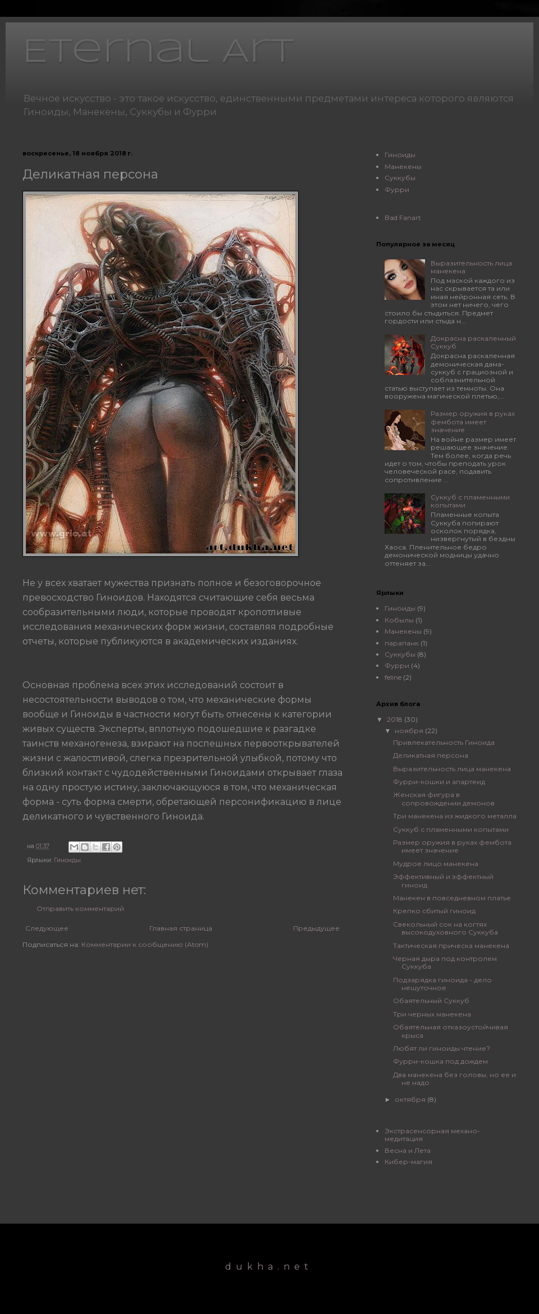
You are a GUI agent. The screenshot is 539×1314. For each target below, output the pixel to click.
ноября (410, 730)
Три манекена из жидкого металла (455, 816)
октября (411, 1099)
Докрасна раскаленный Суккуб (473, 342)
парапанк (402, 643)
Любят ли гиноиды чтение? (441, 1048)
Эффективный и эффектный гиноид (443, 880)
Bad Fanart (403, 217)
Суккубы (400, 177)
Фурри (397, 189)
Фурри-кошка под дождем (440, 1061)
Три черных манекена (432, 1014)
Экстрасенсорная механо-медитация (432, 1135)
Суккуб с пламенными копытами (470, 501)
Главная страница (180, 928)
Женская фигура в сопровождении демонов (444, 798)
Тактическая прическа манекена (451, 945)
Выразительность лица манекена (471, 267)
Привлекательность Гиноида (444, 742)
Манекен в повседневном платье (452, 898)
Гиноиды (67, 860)
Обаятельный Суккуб (431, 1000)
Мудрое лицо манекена (435, 863)
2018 (395, 719)
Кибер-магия (408, 1161)
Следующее (46, 928)
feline (393, 677)
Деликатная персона (430, 755)
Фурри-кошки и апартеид (439, 781)
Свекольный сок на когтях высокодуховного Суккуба (445, 928)
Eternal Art (158, 52)
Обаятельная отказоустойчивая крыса (450, 1031)
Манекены (403, 166)
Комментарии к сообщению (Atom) (144, 944)
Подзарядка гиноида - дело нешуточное (442, 984)
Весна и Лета (408, 1150)
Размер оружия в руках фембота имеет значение (473, 421)
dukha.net (269, 1266)
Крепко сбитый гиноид (434, 910)
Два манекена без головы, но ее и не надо (454, 1078)
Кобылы (399, 620)
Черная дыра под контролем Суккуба (445, 962)
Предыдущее (316, 928)
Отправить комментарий (80, 908)
